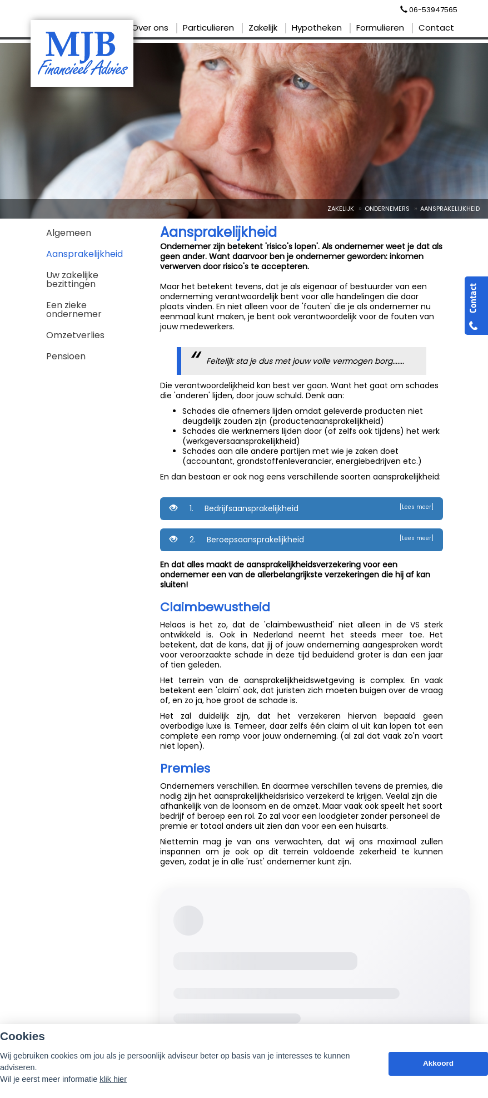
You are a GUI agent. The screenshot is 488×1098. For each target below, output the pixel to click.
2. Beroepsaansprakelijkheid (302, 539)
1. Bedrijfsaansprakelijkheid (302, 508)
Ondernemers (387, 208)
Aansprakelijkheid (450, 208)
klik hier (113, 1079)
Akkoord (438, 1063)
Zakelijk (340, 208)
